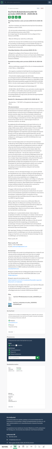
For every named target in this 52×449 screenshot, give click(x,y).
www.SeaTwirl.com (13, 268)
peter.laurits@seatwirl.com (19, 246)
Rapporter (13, 352)
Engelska (20, 345)
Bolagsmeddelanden (16, 354)
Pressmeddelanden (15, 350)
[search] (27, 2)
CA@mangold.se (12, 275)
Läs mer (11, 332)
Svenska (13, 345)
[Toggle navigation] (49, 2)
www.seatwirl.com (12, 322)
